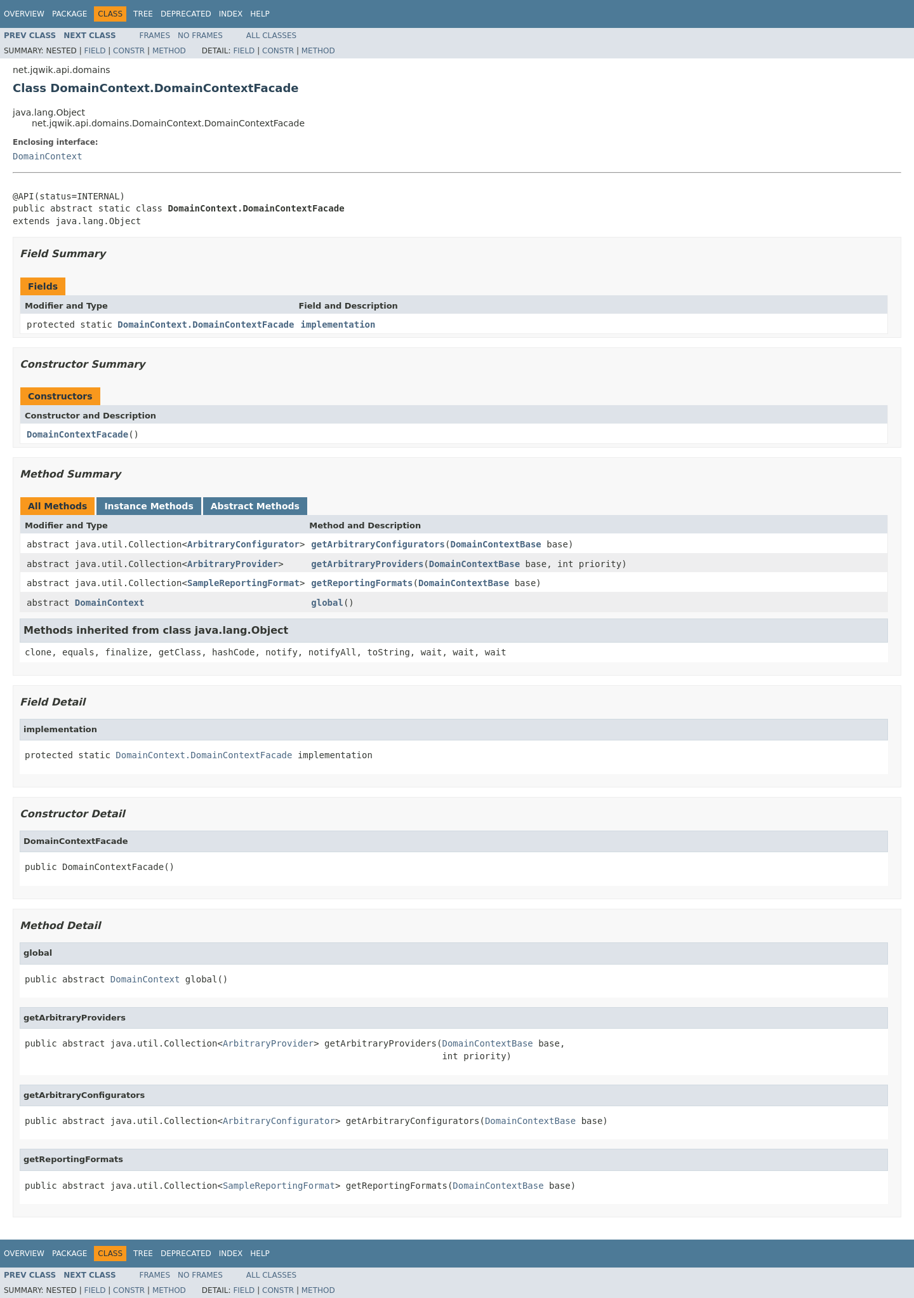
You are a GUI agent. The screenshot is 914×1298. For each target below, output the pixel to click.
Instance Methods (148, 506)
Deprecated (186, 14)
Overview (24, 14)
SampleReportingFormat (243, 583)
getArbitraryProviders (367, 564)
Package (69, 14)
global (327, 603)
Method (169, 50)
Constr (129, 50)
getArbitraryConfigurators (378, 544)
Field (94, 50)
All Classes (271, 35)
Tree (143, 14)
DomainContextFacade (77, 434)
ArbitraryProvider (232, 564)
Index (231, 14)
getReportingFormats (362, 583)
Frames (155, 35)
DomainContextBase (495, 544)
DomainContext (48, 156)
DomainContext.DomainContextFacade (205, 324)
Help (260, 14)
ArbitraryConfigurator (243, 544)
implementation (337, 324)
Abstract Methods (255, 506)
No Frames (200, 35)
